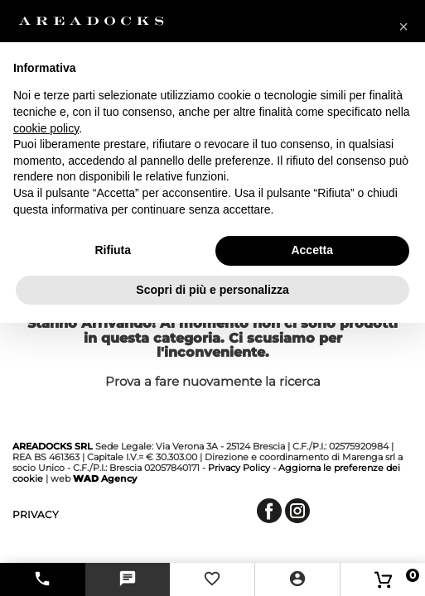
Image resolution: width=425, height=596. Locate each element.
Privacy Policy (239, 467)
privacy (35, 514)
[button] (403, 26)
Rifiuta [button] (112, 250)
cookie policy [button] (46, 128)
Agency (105, 478)
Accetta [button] (312, 250)
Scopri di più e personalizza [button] (212, 289)
